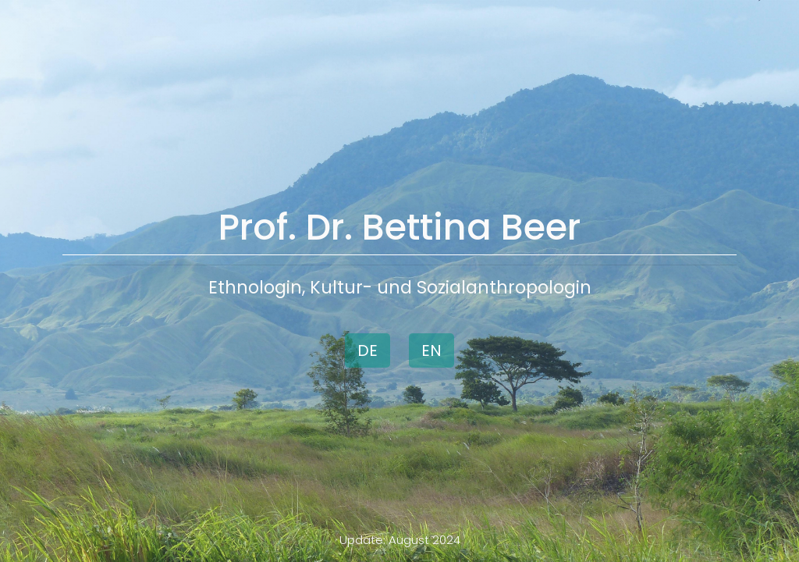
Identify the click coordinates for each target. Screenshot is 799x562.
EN (431, 350)
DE (367, 350)
